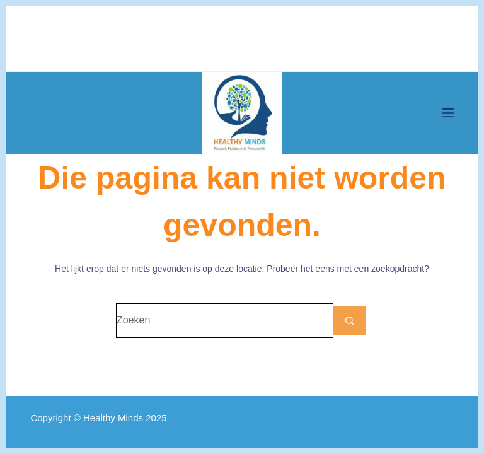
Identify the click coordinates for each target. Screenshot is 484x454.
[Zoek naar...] (224, 320)
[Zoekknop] (350, 320)
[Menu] (448, 113)
